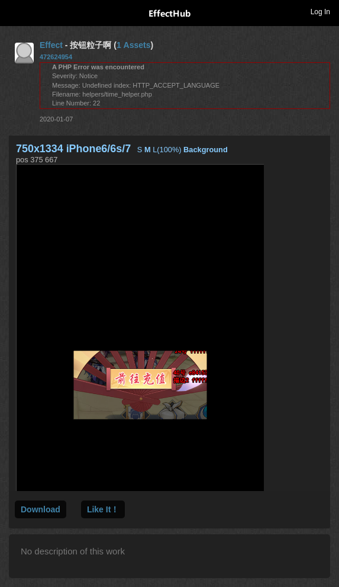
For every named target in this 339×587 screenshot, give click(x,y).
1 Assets (134, 45)
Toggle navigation (14, 11)
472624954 (56, 56)
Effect (51, 45)
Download (40, 509)
